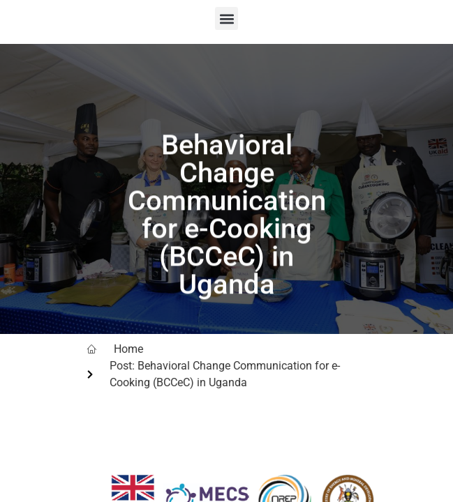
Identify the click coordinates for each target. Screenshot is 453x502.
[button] (226, 18)
